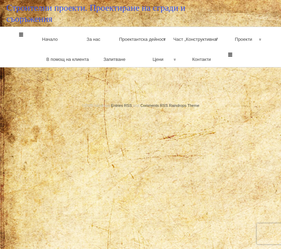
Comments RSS (154, 76)
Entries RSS (121, 76)
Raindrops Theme (184, 76)
